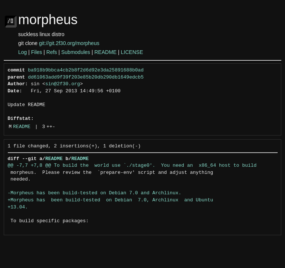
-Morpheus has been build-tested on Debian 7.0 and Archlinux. (94, 193)
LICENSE (132, 52)
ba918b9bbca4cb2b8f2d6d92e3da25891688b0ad (86, 70)
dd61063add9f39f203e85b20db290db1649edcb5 (86, 77)
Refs (51, 52)
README (105, 52)
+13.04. (18, 207)
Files (36, 52)
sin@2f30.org (62, 84)
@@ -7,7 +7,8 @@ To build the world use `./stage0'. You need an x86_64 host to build (132, 165)
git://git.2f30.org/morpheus (69, 43)
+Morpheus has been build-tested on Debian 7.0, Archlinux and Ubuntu (110, 200)
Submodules (75, 52)
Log (22, 52)
